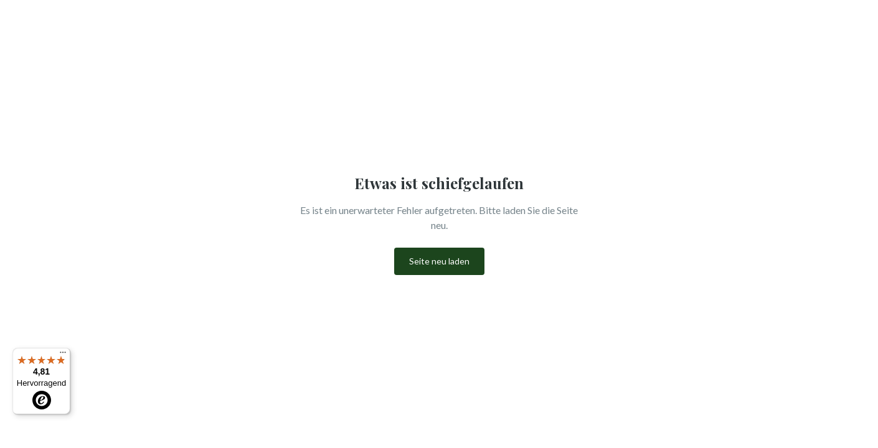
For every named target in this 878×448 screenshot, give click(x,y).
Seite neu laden (439, 261)
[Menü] (62, 355)
